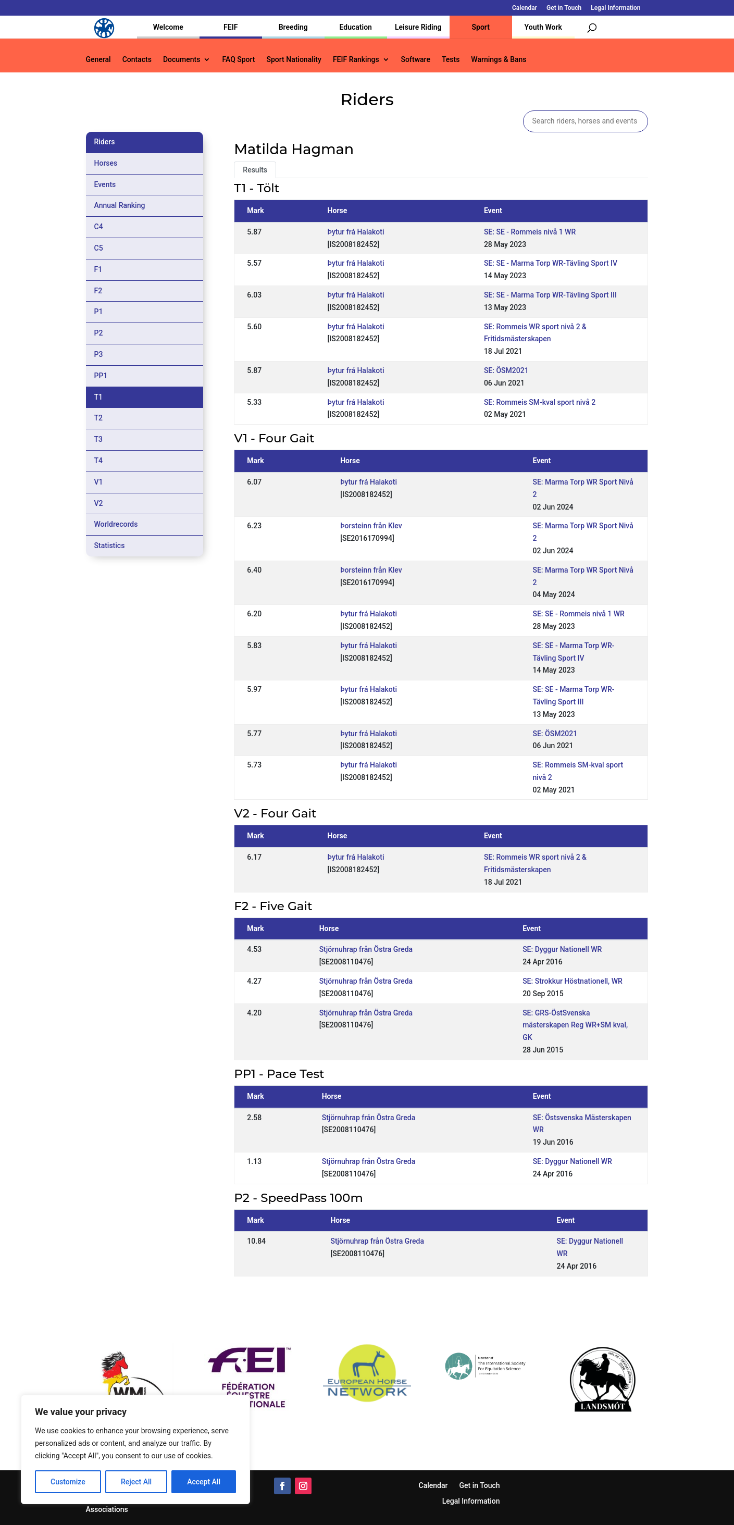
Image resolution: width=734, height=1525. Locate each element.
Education (356, 27)
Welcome (168, 27)
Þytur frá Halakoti (356, 232)
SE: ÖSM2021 (506, 370)
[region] (135, 1449)
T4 (98, 460)
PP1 (101, 375)
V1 (98, 482)
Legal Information (615, 8)
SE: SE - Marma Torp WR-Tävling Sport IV (550, 263)
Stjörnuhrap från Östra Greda (366, 949)
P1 (98, 311)
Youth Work (543, 27)
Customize (68, 1482)
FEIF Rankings (356, 60)
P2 (98, 333)
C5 (98, 248)
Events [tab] (105, 184)
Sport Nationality (294, 60)
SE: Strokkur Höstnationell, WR (572, 981)
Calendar (524, 8)
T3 (98, 439)
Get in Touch (563, 8)
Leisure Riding (418, 27)
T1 (98, 397)
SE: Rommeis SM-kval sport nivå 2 (539, 402)
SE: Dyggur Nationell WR (562, 949)
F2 (98, 291)
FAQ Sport (238, 60)
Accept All (203, 1482)
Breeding (293, 27)
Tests (450, 60)
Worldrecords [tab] (116, 524)
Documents (182, 60)
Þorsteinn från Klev (371, 526)
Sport (481, 27)
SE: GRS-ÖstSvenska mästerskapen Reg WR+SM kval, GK (575, 1025)
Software (415, 60)
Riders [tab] (104, 142)
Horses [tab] (106, 163)
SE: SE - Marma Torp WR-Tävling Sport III (550, 295)
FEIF (230, 27)
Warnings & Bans (498, 60)
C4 (98, 226)
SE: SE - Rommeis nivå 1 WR (530, 232)
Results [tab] (255, 170)
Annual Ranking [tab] (119, 205)
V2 (98, 503)
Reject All (136, 1482)
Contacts (137, 60)
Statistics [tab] (109, 545)
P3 (98, 354)
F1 (98, 269)
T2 (98, 418)
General (98, 60)
